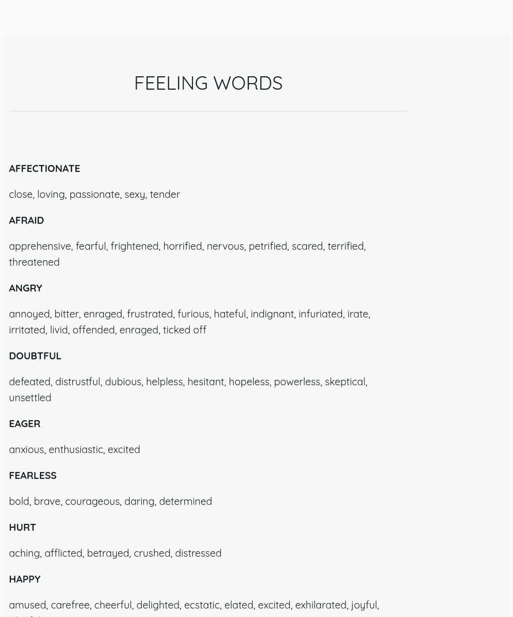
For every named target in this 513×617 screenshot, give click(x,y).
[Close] (20, 20)
